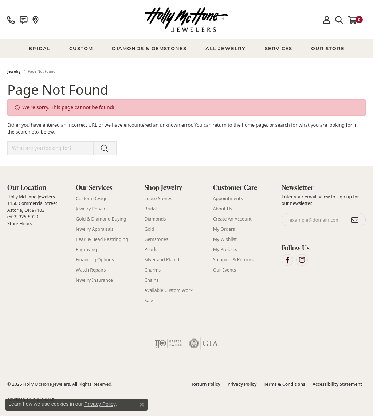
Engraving (86, 249)
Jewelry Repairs (91, 209)
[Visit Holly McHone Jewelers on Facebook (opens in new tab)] (287, 260)
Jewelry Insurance (94, 280)
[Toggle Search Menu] (339, 19)
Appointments (228, 198)
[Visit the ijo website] (168, 343)
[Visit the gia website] (203, 343)
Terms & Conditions (284, 384)
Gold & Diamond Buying (101, 219)
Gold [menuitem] (149, 229)
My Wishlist (225, 239)
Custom (81, 48)
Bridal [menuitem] (151, 209)
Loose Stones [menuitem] (158, 198)
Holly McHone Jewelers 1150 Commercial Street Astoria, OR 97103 (32, 210)
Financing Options (95, 260)
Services (278, 48)
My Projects (225, 249)
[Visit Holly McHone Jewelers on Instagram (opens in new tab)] (302, 260)
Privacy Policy (242, 384)
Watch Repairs (91, 270)
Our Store (328, 48)
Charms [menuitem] (153, 270)
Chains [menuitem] (152, 280)
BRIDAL (39, 48)
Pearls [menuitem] (151, 249)
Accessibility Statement (337, 384)
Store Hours (19, 224)
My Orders (224, 229)
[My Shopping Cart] (355, 19)
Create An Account (232, 219)
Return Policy (206, 384)
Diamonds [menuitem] (155, 219)
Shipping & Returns (233, 260)
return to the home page (240, 125)
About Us (222, 209)
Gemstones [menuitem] (156, 239)
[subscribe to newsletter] (355, 219)
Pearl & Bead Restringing (102, 239)
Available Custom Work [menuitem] (169, 290)
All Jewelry (225, 48)
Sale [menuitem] (149, 300)
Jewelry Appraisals (95, 229)
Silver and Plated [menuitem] (162, 260)
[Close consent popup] (142, 404)
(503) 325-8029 (22, 217)
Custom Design (92, 198)
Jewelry (14, 71)
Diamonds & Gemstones (149, 48)
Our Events (224, 270)
